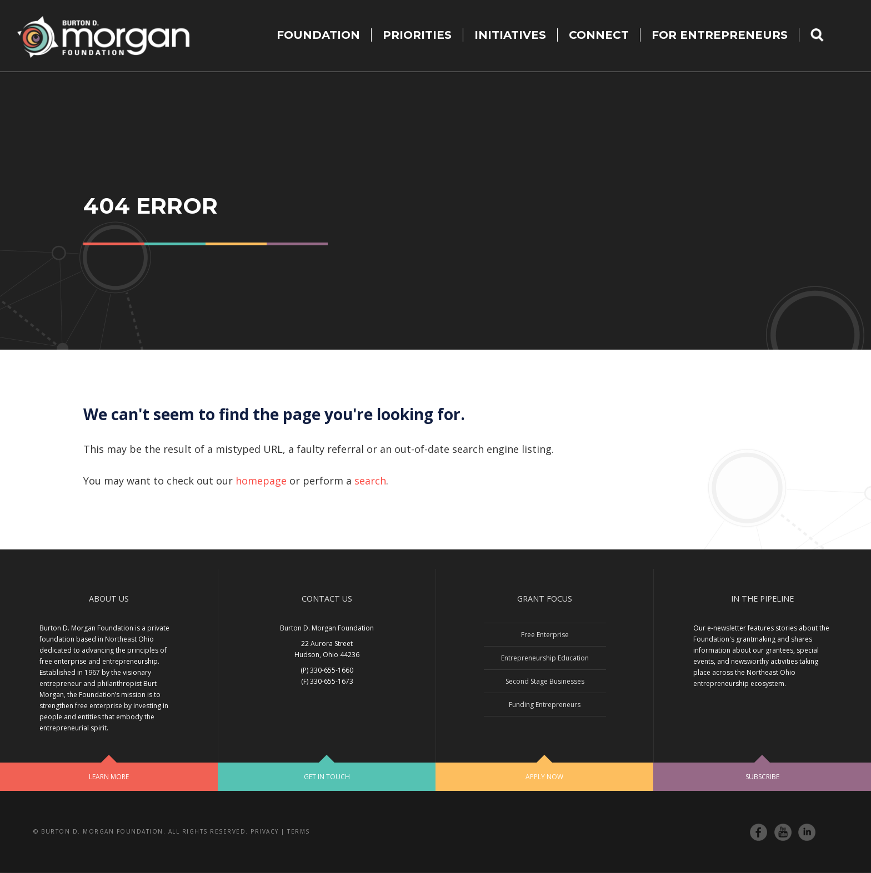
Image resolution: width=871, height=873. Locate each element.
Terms (298, 831)
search (370, 480)
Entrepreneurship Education (545, 658)
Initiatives (510, 35)
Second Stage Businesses (544, 681)
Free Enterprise (545, 634)
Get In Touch (327, 776)
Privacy (265, 831)
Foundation (318, 35)
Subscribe (762, 776)
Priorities (417, 35)
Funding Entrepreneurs (544, 704)
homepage (261, 480)
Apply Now (544, 776)
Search (824, 35)
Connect (599, 35)
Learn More (109, 776)
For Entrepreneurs (720, 35)
